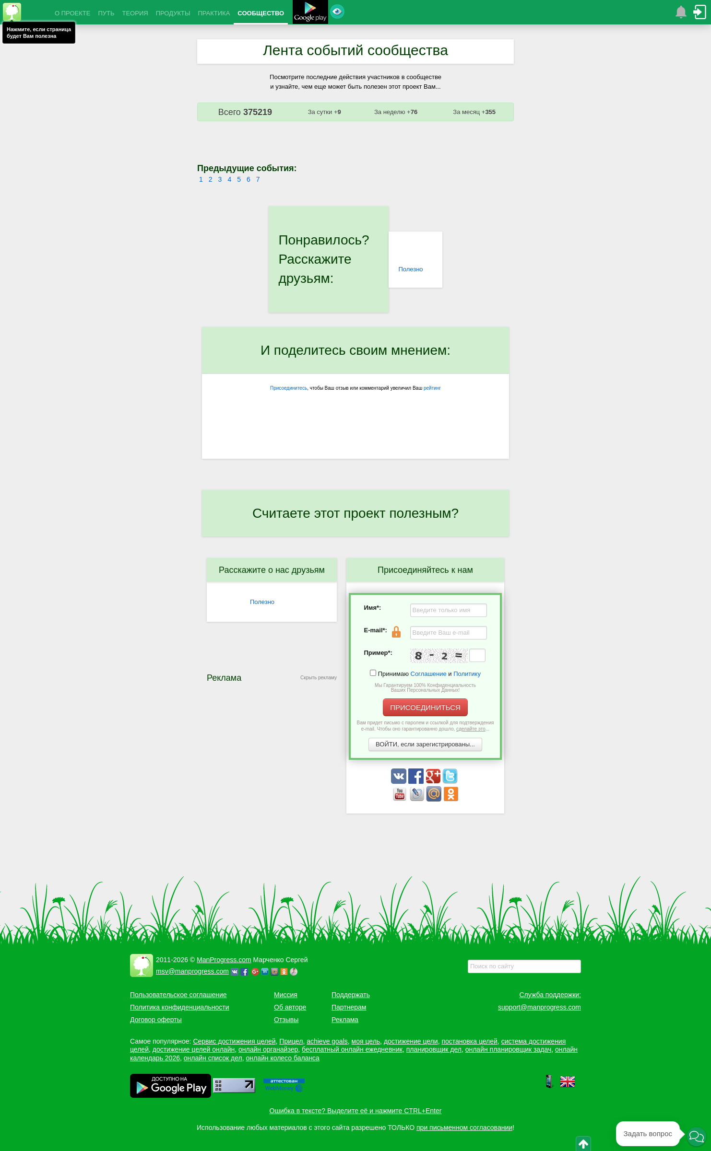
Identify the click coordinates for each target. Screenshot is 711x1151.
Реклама (345, 1019)
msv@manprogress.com (192, 971)
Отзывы (286, 1019)
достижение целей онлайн (194, 1049)
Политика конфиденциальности (179, 1007)
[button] (696, 1136)
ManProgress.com (224, 960)
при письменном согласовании (464, 1127)
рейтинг (432, 388)
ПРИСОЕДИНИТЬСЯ (425, 707)
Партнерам (349, 1007)
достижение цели (411, 1041)
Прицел (291, 1041)
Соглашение (429, 673)
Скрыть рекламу (318, 677)
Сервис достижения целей (234, 1041)
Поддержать (351, 995)
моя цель (366, 1041)
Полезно (410, 269)
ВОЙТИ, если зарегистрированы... (425, 744)
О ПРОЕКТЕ (72, 13)
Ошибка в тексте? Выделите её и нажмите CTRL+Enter (356, 1111)
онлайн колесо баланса (282, 1058)
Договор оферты (156, 1019)
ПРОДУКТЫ (173, 13)
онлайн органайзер (268, 1049)
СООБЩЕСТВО (260, 13)
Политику (467, 673)
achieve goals (327, 1041)
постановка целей (469, 1041)
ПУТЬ (106, 13)
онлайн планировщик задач (508, 1049)
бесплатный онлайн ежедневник (352, 1049)
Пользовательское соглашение (178, 995)
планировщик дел (434, 1049)
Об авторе (290, 1007)
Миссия (285, 995)
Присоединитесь (288, 388)
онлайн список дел (213, 1058)
